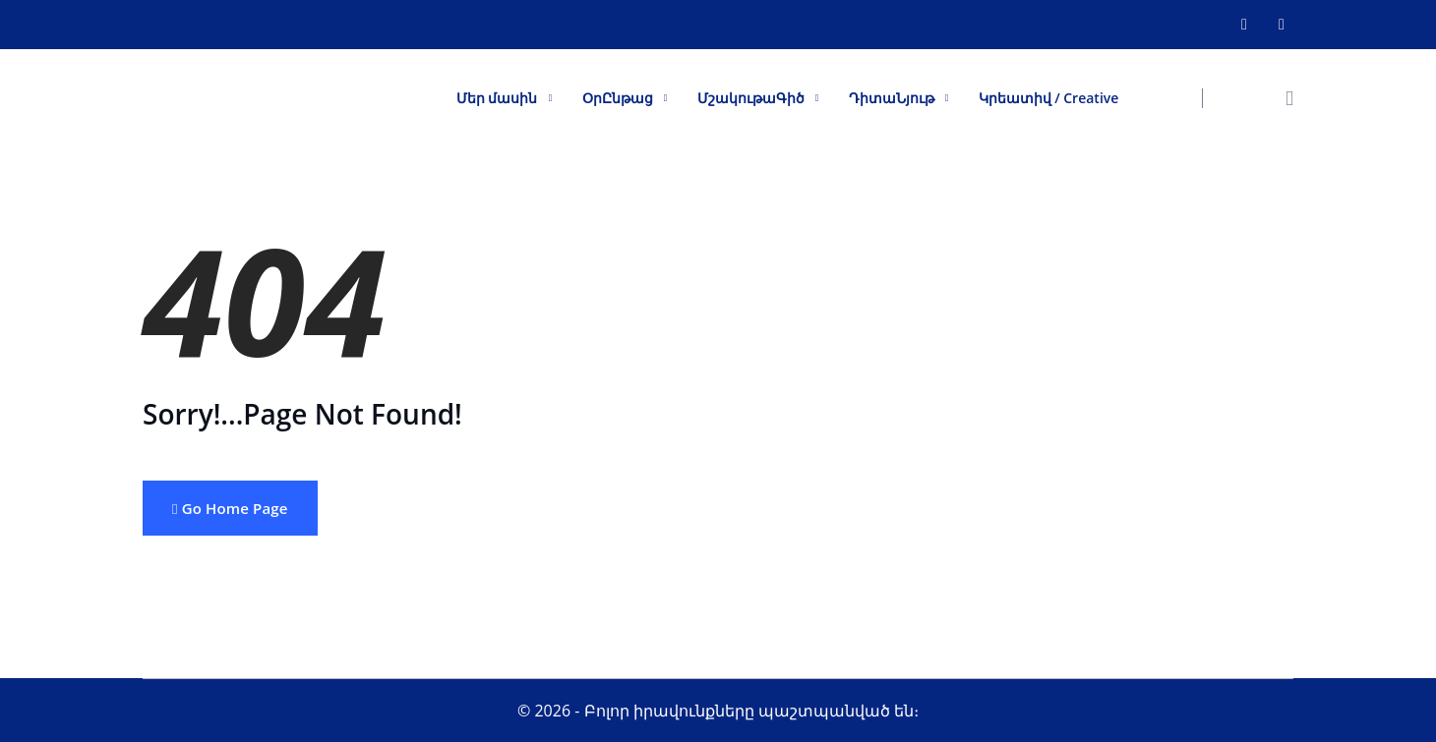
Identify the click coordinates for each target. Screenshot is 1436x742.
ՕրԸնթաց (617, 97)
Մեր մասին (497, 97)
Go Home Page (230, 508)
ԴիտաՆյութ (891, 97)
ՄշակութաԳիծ (751, 97)
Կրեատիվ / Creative (1049, 97)
